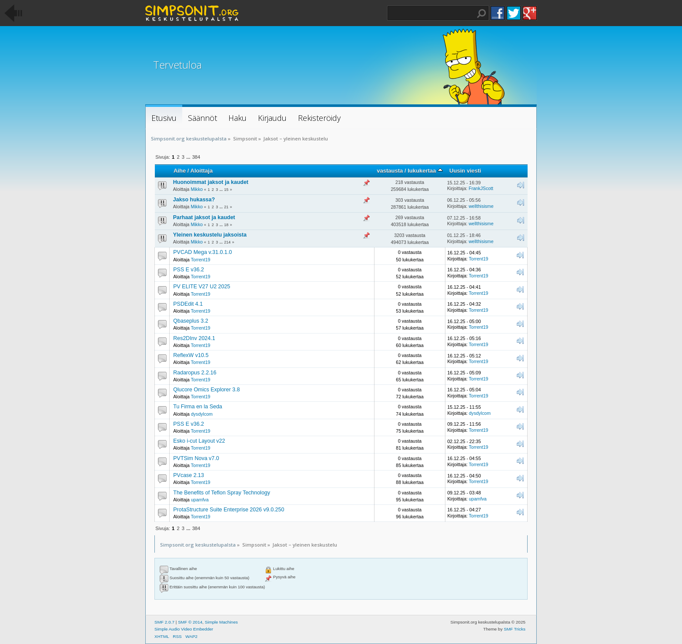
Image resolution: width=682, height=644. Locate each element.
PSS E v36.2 (188, 270)
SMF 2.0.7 (164, 622)
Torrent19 (201, 259)
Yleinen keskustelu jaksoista (210, 235)
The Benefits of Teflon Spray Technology (221, 493)
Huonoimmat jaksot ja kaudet (210, 182)
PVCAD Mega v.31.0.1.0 (202, 252)
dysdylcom (202, 414)
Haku (481, 13)
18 (226, 225)
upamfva (200, 499)
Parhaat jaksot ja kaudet (204, 217)
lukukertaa (425, 170)
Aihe (180, 170)
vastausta (390, 170)
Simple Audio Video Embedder (183, 629)
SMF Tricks (514, 629)
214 (227, 242)
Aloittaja (202, 170)
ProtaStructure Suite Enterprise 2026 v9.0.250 (228, 510)
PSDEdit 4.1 (188, 304)
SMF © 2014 (190, 622)
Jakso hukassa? (194, 200)
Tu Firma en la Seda (197, 407)
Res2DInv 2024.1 (194, 338)
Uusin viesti (465, 170)
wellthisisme (480, 206)
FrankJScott (480, 188)
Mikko (197, 189)
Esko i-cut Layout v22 (199, 441)
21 (226, 207)
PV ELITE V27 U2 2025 (201, 287)
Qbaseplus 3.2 (190, 321)
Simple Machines (221, 622)
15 (226, 189)
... (188, 157)
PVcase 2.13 (188, 475)
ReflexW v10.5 (190, 355)
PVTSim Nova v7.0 (196, 458)
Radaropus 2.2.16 (194, 373)
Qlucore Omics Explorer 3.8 (206, 390)
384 (196, 157)
